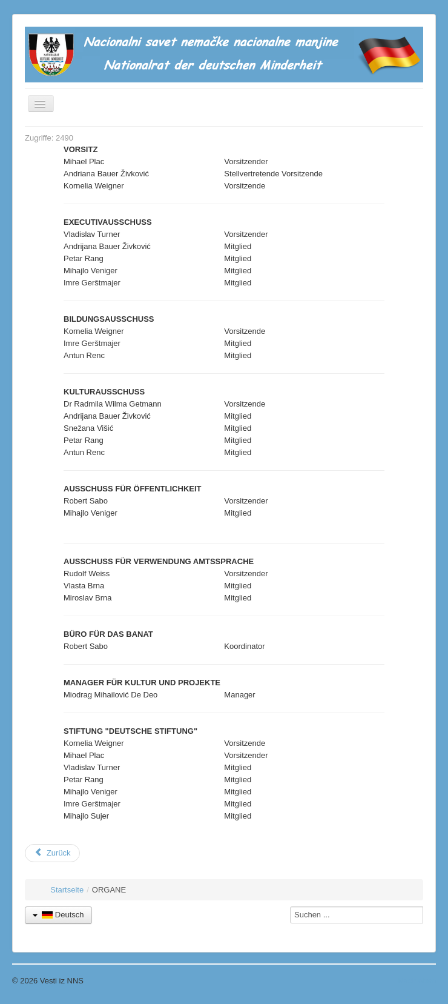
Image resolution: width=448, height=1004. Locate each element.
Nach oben (417, 980)
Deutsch (58, 914)
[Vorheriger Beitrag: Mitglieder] (52, 853)
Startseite (67, 889)
